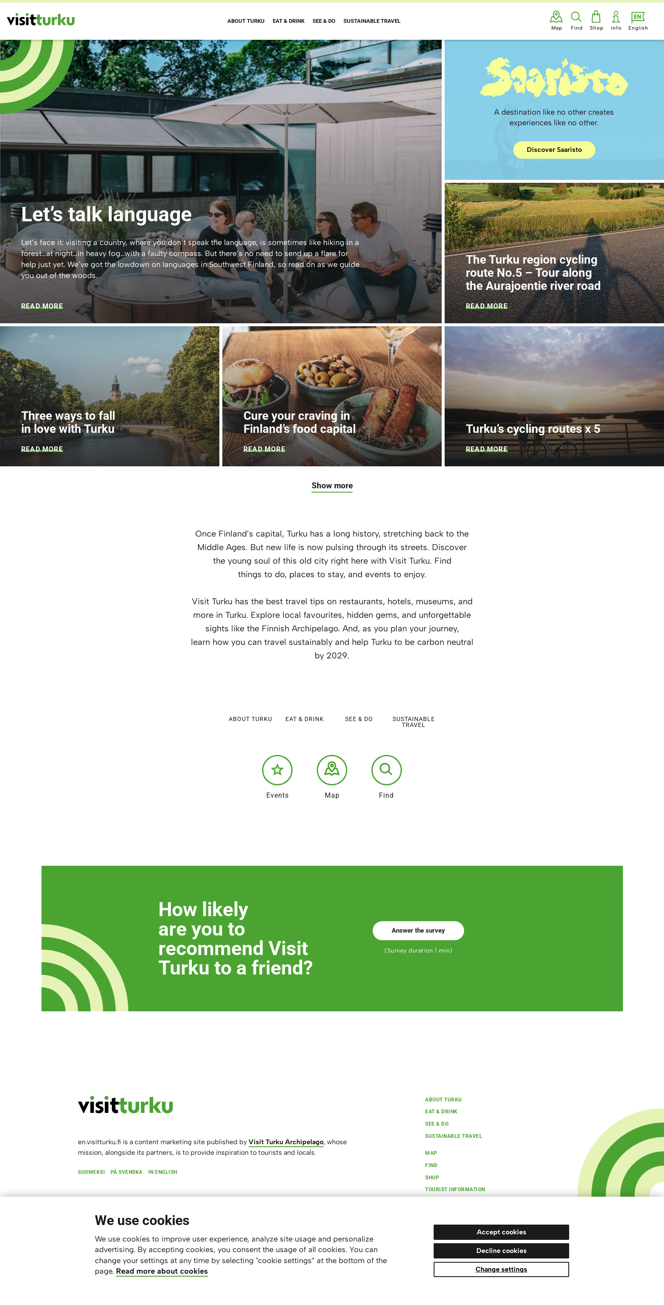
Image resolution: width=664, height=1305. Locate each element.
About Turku (250, 700)
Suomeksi (91, 1172)
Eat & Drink (304, 700)
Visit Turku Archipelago (286, 1142)
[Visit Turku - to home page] (41, 19)
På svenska (127, 1172)
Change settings (501, 1269)
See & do (359, 700)
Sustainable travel (414, 703)
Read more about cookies (162, 1271)
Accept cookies (501, 1232)
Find (386, 777)
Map (332, 777)
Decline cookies (501, 1251)
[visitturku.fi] (125, 1111)
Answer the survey (418, 930)
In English (162, 1172)
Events (277, 777)
